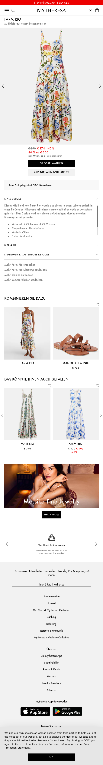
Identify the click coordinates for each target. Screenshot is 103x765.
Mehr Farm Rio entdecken (19, 264)
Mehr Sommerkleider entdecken (23, 279)
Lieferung (51, 624)
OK (51, 756)
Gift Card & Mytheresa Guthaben (51, 610)
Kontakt (51, 603)
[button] (3, 86)
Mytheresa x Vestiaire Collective (51, 637)
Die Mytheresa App (51, 655)
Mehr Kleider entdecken (18, 275)
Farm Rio (12, 20)
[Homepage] (51, 10)
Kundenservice (51, 596)
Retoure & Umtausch (51, 630)
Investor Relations (51, 683)
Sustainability (51, 662)
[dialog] (51, 746)
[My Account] (90, 10)
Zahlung (51, 617)
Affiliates (51, 690)
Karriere (51, 676)
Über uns (51, 649)
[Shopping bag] (97, 10)
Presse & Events (51, 669)
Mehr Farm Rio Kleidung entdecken (25, 269)
